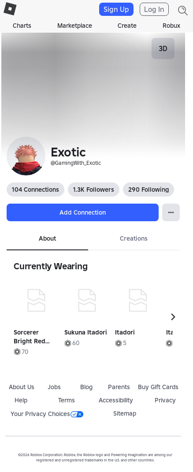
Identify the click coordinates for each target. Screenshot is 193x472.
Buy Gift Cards (158, 387)
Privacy (165, 400)
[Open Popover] (171, 212)
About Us (21, 387)
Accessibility (116, 400)
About (47, 238)
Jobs (54, 387)
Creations (134, 238)
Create (127, 26)
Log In (154, 9)
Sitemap (124, 413)
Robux (171, 26)
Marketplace (74, 26)
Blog (86, 387)
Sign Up (116, 9)
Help (21, 400)
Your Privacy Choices (47, 414)
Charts (22, 26)
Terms (66, 400)
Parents (119, 387)
